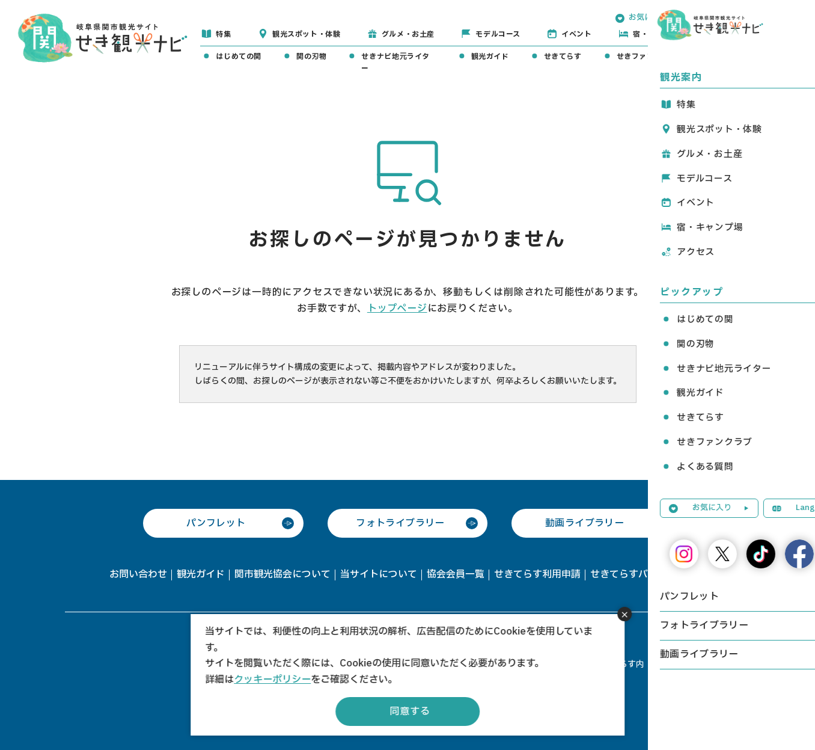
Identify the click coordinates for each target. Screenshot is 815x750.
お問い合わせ (138, 574)
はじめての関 (238, 56)
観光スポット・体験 (306, 34)
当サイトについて (378, 574)
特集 (223, 34)
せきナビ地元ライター (395, 62)
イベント (576, 34)
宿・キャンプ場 (659, 34)
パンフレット (215, 523)
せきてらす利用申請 (537, 574)
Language (728, 17)
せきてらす (563, 56)
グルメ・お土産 (408, 34)
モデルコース (497, 34)
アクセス (742, 34)
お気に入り (648, 17)
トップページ (397, 308)
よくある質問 (734, 56)
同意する (409, 711)
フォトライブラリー (400, 523)
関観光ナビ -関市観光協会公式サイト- (102, 37)
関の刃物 (311, 56)
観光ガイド (490, 56)
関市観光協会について (282, 574)
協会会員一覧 (455, 574)
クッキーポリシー (272, 679)
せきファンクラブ (647, 56)
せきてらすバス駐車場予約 (648, 574)
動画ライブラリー (584, 523)
